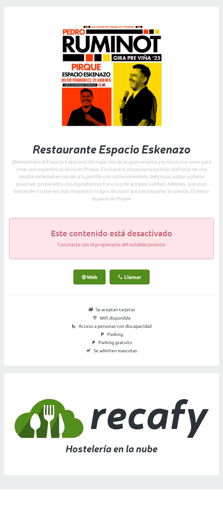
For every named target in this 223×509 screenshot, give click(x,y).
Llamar (129, 277)
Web (89, 277)
